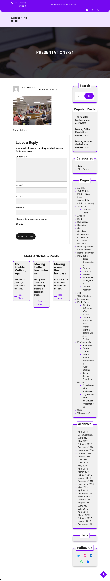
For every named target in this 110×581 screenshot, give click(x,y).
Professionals (84, 342)
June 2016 (83, 462)
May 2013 (83, 487)
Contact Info (83, 234)
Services (81, 382)
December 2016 (85, 447)
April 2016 (83, 468)
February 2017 (85, 444)
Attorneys (87, 345)
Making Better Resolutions (82, 130)
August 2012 (84, 502)
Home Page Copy (85, 252)
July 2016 (82, 459)
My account (83, 299)
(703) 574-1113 (20, 3)
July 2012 (82, 505)
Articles (81, 166)
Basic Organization (88, 262)
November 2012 (86, 496)
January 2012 (84, 521)
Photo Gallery (83, 302)
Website (20, 207)
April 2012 (83, 512)
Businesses (82, 222)
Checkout (82, 231)
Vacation (86, 289)
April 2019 (83, 431)
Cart (79, 228)
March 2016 (84, 472)
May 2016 (83, 465)
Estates (86, 268)
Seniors (86, 286)
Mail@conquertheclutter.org (65, 4)
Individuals (82, 256)
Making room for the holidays (83, 143)
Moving (86, 274)
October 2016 (84, 453)
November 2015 (86, 484)
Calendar (81, 225)
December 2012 (85, 493)
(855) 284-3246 (20, 6)
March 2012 (84, 515)
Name (19, 185)
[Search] (89, 96)
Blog (79, 219)
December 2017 (85, 435)
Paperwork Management (87, 280)
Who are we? (83, 413)
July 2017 (82, 438)
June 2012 (83, 509)
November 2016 (86, 450)
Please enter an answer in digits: (31, 219)
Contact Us (82, 237)
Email (19, 196)
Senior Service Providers (87, 376)
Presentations (20, 130)
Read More (21, 297)
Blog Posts (83, 169)
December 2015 (85, 481)
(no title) (81, 188)
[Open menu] (96, 19)
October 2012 (84, 499)
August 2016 (84, 456)
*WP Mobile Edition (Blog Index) (83, 194)
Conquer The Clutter (19, 19)
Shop (79, 410)
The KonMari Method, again (82, 118)
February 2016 (85, 475)
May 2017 (83, 441)
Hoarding (86, 271)
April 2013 (83, 490)
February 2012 (85, 518)
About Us (81, 206)
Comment (21, 156)
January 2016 (84, 478)
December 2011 (85, 524)
